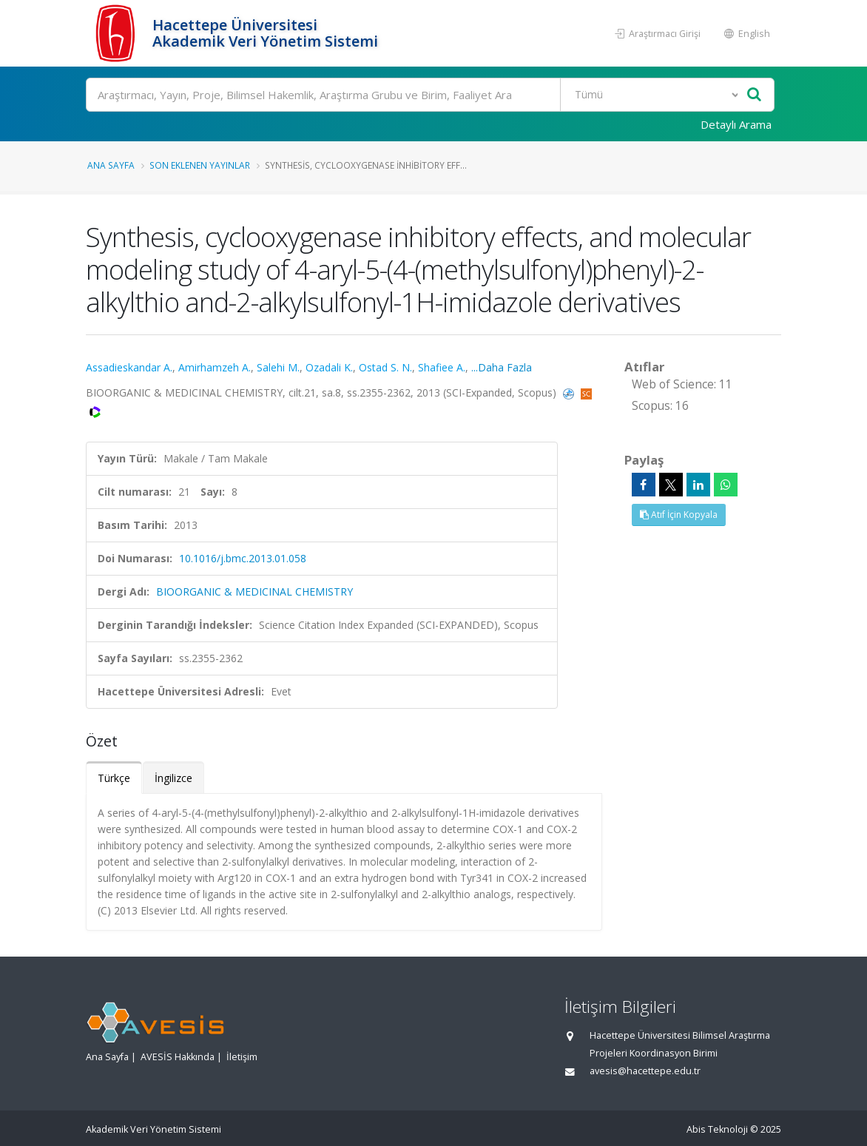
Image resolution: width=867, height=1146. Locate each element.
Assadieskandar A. (129, 367)
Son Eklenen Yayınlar (199, 165)
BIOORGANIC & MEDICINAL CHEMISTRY (254, 591)
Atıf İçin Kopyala (679, 514)
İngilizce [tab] (173, 778)
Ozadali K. (329, 367)
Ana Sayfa (111, 165)
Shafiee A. (441, 367)
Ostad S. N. (385, 367)
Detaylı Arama (736, 124)
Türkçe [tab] (114, 778)
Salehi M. (278, 367)
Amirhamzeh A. (214, 367)
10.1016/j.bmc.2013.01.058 (242, 558)
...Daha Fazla (501, 367)
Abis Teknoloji (717, 1129)
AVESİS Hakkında (178, 1057)
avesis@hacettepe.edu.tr (645, 1071)
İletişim (241, 1057)
